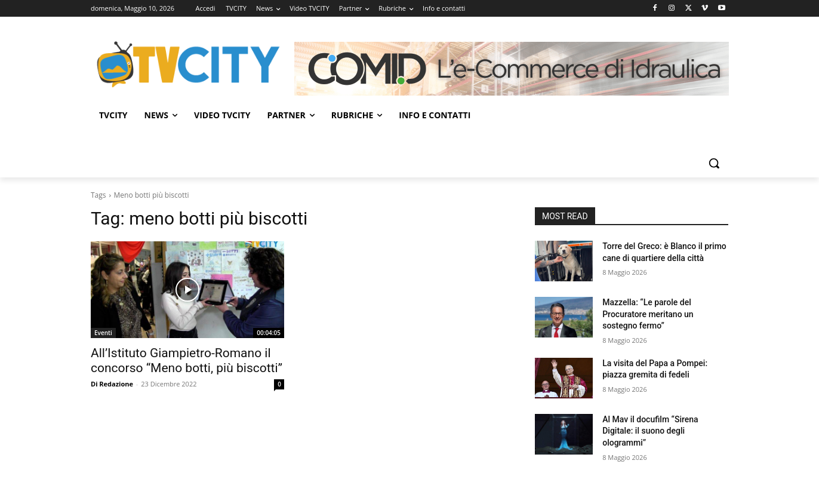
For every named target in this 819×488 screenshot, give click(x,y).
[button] (714, 163)
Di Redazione (112, 383)
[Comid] (511, 69)
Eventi (103, 333)
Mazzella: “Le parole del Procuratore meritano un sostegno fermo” (647, 313)
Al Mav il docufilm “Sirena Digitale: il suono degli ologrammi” (650, 431)
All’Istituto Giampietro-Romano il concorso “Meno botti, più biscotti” (186, 360)
